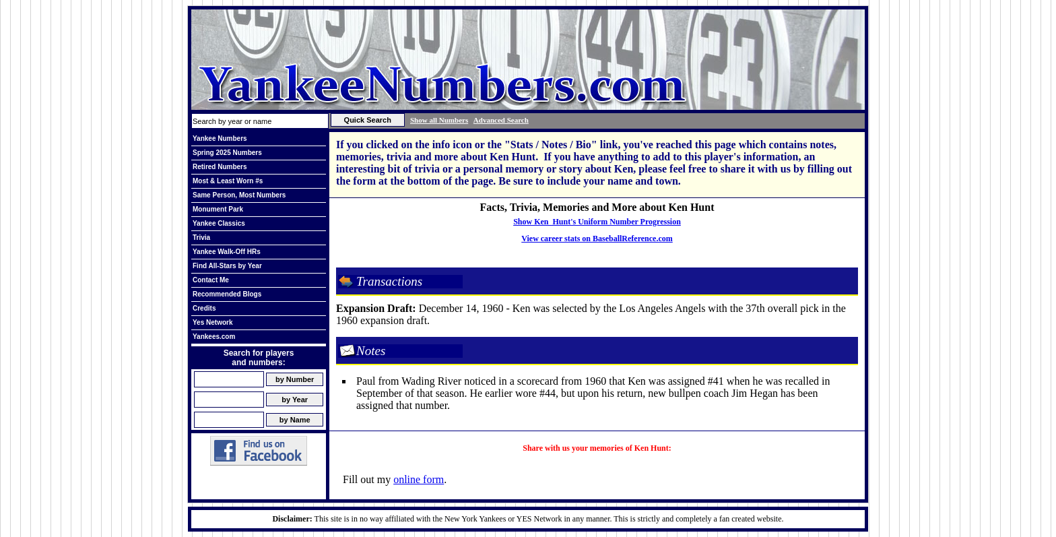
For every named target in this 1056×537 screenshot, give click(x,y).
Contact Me (211, 280)
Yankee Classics (219, 223)
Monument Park (218, 209)
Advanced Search (501, 120)
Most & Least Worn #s (228, 181)
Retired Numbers (220, 166)
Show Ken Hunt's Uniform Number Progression (597, 221)
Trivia (201, 237)
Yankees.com (214, 336)
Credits (204, 308)
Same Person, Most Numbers (239, 195)
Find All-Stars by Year (227, 266)
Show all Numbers (439, 120)
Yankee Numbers (220, 138)
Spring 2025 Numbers (227, 152)
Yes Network (212, 322)
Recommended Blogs (227, 294)
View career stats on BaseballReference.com (597, 238)
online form (418, 479)
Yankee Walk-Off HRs (227, 251)
